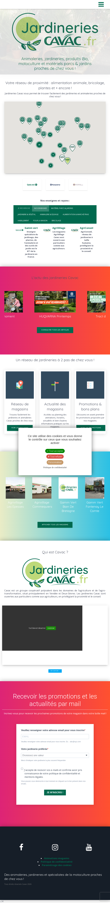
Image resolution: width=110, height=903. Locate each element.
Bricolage (56, 220)
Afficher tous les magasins (55, 525)
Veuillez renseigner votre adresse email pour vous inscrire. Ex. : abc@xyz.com (51, 742)
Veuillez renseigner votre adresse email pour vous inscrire (53, 730)
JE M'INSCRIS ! (55, 792)
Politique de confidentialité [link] (55, 467)
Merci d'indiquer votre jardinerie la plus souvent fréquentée (43, 760)
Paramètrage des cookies (56, 865)
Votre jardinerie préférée (34, 749)
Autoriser (51, 628)
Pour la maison (40, 220)
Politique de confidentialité (56, 861)
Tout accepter (55, 451)
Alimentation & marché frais (76, 214)
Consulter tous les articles (55, 330)
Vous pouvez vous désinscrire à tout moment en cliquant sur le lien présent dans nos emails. (53, 782)
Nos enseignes (40, 208)
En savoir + (55, 671)
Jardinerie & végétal (27, 214)
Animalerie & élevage (49, 214)
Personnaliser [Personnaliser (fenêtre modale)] (55, 462)
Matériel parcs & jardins (62, 208)
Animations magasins (56, 858)
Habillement (23, 220)
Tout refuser (55, 456)
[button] (39, 131)
